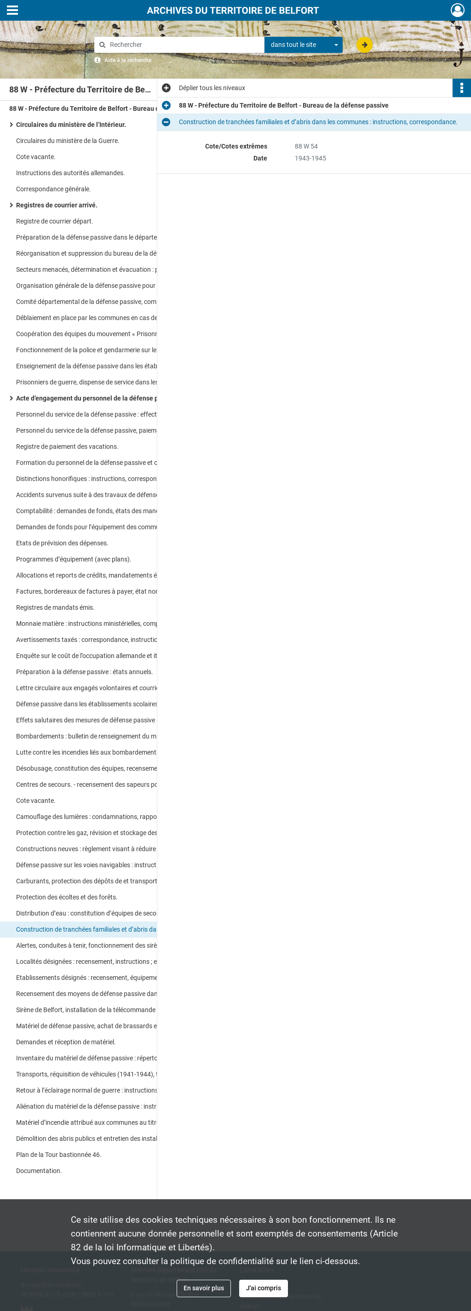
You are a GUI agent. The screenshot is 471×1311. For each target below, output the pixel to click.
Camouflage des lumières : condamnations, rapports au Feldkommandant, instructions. (108, 816)
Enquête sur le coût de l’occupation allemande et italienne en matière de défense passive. (108, 655)
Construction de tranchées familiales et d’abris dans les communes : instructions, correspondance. (108, 929)
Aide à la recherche (127, 60)
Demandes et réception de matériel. (66, 1042)
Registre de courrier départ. (54, 221)
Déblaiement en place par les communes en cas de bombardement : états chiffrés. (108, 317)
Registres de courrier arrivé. (57, 205)
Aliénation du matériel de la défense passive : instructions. (97, 1106)
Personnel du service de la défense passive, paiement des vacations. (108, 430)
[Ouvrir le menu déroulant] (12, 11)
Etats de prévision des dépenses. (62, 543)
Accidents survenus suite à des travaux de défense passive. (100, 494)
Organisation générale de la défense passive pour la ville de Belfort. (108, 285)
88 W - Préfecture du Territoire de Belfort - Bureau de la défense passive (101, 108)
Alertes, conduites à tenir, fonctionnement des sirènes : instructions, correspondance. (108, 945)
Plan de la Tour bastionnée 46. (59, 1154)
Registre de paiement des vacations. (67, 446)
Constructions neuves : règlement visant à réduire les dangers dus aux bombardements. (108, 849)
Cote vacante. (36, 156)
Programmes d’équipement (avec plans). (74, 559)
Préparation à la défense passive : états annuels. (84, 672)
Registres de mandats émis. (55, 607)
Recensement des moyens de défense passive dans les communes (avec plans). (108, 993)
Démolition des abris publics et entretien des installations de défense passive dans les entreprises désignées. (108, 1138)
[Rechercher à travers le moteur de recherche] (184, 45)
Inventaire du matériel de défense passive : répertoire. (91, 1058)
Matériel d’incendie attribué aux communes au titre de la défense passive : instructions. (108, 1122)
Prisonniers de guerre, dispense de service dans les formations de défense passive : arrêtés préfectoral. (108, 382)
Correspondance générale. (53, 189)
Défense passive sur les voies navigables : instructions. (93, 865)
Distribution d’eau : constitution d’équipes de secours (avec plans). (108, 913)
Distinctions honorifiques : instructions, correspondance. (96, 478)
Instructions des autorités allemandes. (70, 173)
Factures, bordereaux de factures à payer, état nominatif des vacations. (108, 591)
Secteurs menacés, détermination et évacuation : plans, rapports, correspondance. (108, 269)
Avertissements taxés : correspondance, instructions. (91, 639)
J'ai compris (263, 1288)
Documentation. (39, 1170)
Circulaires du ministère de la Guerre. (68, 140)
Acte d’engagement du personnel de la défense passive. (97, 398)
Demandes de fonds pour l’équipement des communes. (94, 527)
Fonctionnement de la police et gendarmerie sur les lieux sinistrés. (108, 350)
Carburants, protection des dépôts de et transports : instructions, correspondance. (108, 881)
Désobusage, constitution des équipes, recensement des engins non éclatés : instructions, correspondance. (108, 768)
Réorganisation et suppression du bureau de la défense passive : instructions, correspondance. (108, 253)
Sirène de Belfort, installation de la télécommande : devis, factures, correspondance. (108, 1009)
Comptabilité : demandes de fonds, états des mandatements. (102, 511)
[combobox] (303, 45)
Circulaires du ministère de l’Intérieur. (71, 124)
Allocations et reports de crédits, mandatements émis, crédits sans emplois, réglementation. (108, 575)
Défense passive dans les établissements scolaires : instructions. (107, 704)
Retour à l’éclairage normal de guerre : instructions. (88, 1090)
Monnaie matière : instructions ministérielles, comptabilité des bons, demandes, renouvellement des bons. (108, 623)
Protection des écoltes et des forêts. (67, 897)
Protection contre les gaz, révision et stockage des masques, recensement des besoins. (108, 832)
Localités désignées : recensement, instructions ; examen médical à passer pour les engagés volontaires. (108, 961)
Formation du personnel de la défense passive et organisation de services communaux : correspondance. (108, 462)
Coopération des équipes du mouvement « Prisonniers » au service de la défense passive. (108, 334)
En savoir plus (204, 1288)
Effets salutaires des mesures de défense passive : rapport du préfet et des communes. (108, 720)
